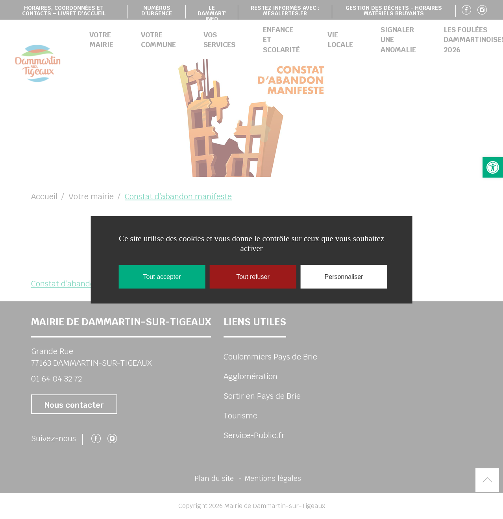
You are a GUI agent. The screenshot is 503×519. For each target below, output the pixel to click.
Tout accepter (162, 276)
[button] (493, 167)
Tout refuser (252, 276)
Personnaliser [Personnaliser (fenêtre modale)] (344, 276)
